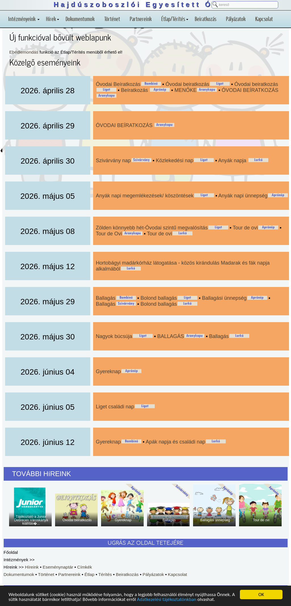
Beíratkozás (135, 90)
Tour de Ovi (109, 234)
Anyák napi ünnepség (242, 196)
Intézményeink (23, 18)
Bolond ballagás (159, 298)
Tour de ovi (245, 228)
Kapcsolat (264, 18)
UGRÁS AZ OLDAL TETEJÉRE (145, 543)
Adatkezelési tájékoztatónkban (166, 600)
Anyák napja (233, 160)
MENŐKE (185, 90)
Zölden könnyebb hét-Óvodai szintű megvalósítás (152, 228)
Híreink (32, 567)
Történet (112, 18)
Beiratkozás (205, 18)
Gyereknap (108, 371)
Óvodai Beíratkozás (118, 84)
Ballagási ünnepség (224, 298)
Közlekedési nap (174, 160)
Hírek (52, 18)
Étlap (89, 574)
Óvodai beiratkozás (187, 84)
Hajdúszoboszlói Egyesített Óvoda (145, 4)
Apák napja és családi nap (175, 442)
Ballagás (106, 298)
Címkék (84, 567)
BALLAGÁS (170, 336)
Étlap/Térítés (174, 18)
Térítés (105, 574)
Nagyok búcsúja (114, 336)
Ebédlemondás (23, 52)
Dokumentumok (80, 18)
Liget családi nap (115, 406)
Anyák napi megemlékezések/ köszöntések (145, 196)
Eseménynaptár (58, 567)
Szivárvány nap (113, 160)
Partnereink (141, 18)
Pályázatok (236, 18)
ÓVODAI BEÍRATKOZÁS (250, 90)
